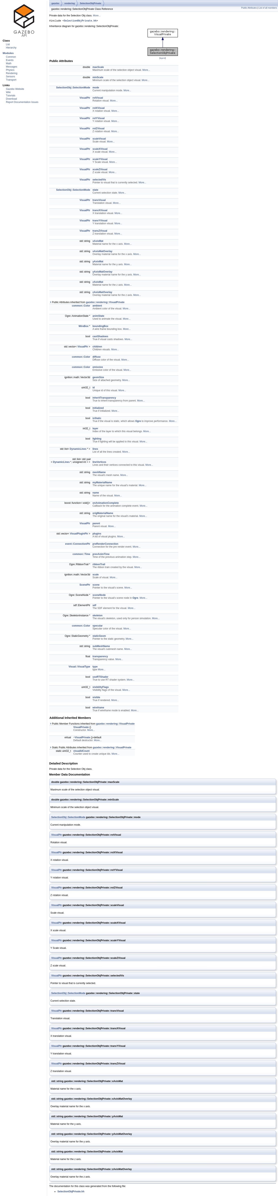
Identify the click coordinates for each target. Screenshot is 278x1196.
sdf (94, 605)
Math (8, 63)
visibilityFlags (100, 687)
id (93, 388)
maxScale (98, 67)
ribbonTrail (98, 565)
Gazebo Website (15, 89)
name (95, 493)
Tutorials (10, 95)
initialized (98, 408)
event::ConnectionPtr (77, 544)
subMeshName (101, 646)
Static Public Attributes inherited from (90, 748)
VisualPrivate (81, 727)
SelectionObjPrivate (90, 3)
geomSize (98, 377)
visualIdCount (81, 751)
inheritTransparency (104, 398)
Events (10, 60)
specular (97, 626)
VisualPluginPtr (79, 534)
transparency (100, 657)
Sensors (10, 76)
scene (95, 585)
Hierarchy (11, 47)
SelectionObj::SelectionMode (73, 88)
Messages (11, 66)
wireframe (98, 708)
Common (11, 56)
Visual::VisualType (79, 667)
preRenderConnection (105, 544)
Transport (11, 79)
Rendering (11, 73)
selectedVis (99, 180)
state (95, 190)
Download (11, 98)
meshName (99, 472)
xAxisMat (97, 241)
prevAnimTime (100, 554)
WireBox (84, 326)
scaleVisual (99, 139)
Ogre (138, 421)
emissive (97, 367)
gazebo (55, 3)
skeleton (97, 616)
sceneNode (99, 595)
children (97, 347)
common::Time (81, 554)
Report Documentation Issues (22, 102)
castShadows (100, 337)
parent (96, 524)
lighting (96, 439)
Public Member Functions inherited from (92, 724)
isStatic (96, 418)
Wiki (8, 92)
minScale (97, 78)
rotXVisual (98, 108)
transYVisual (99, 221)
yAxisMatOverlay (102, 272)
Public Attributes (249, 8)
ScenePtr (85, 585)
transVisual (99, 200)
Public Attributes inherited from (86, 302)
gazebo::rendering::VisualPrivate (105, 302)
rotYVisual (98, 118)
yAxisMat (97, 262)
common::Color (81, 306)
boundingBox (100, 326)
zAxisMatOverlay (102, 292)
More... (96, 15)
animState (98, 316)
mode (95, 88)
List (8, 44)
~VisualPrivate (81, 738)
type (95, 667)
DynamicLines (78, 449)
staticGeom (99, 636)
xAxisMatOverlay (102, 251)
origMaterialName (102, 513)
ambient (97, 306)
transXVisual (99, 211)
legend (162, 59)
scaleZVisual (99, 170)
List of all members (268, 8)
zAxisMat (97, 282)
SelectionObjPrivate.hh (80, 21)
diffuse (96, 357)
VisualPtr (85, 98)
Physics (10, 70)
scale (95, 575)
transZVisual (99, 231)
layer (95, 429)
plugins (96, 534)
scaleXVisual (99, 149)
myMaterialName (102, 483)
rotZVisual (98, 129)
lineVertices (99, 462)
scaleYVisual (99, 159)
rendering (69, 3)
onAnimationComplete (105, 503)
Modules (8, 53)
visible (96, 698)
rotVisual (97, 98)
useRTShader (100, 677)
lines (95, 449)
